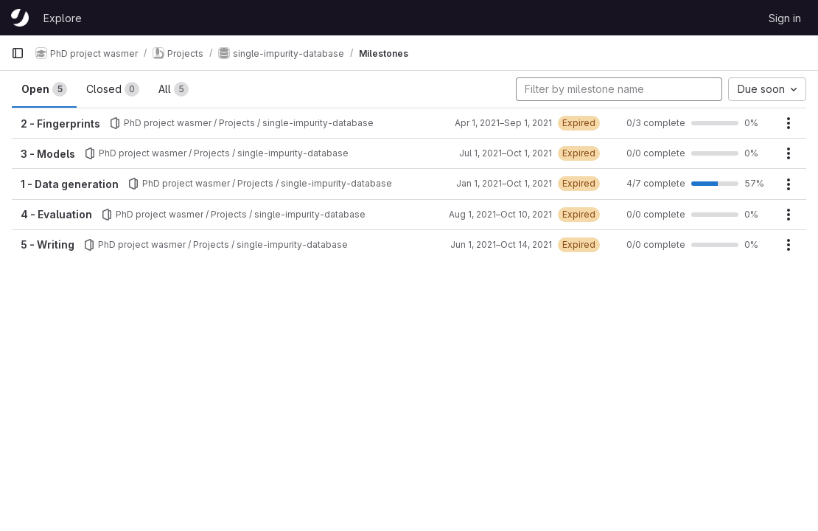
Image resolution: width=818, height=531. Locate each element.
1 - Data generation (70, 184)
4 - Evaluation (56, 214)
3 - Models (48, 154)
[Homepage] (20, 18)
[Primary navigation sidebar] (17, 53)
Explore (62, 18)
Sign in (785, 18)
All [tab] (173, 89)
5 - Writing (47, 244)
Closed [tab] (112, 89)
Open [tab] (44, 89)
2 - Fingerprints (60, 123)
